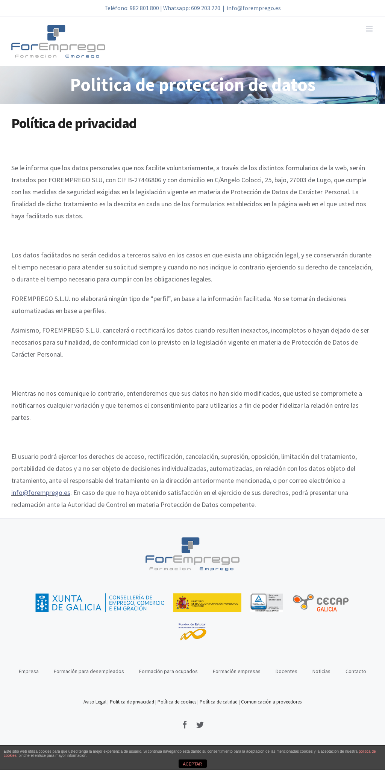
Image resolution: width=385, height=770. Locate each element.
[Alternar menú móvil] (370, 29)
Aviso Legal (95, 702)
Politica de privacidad (132, 702)
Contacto (356, 671)
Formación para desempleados (89, 671)
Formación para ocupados (168, 671)
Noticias (321, 671)
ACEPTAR (192, 764)
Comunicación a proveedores (271, 702)
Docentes (286, 671)
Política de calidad (219, 702)
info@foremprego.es (254, 8)
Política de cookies (177, 702)
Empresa (29, 671)
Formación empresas (237, 671)
